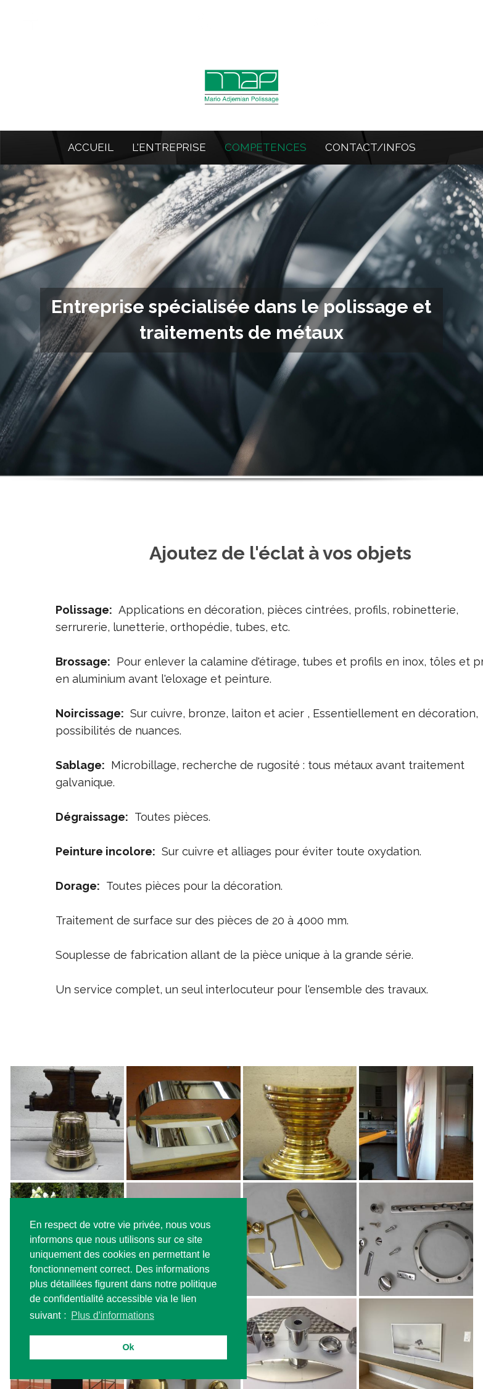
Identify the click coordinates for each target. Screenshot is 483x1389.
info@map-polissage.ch (402, 20)
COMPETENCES (266, 147)
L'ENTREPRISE (169, 147)
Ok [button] (128, 1347)
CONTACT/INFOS (370, 147)
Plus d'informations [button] (112, 1315)
